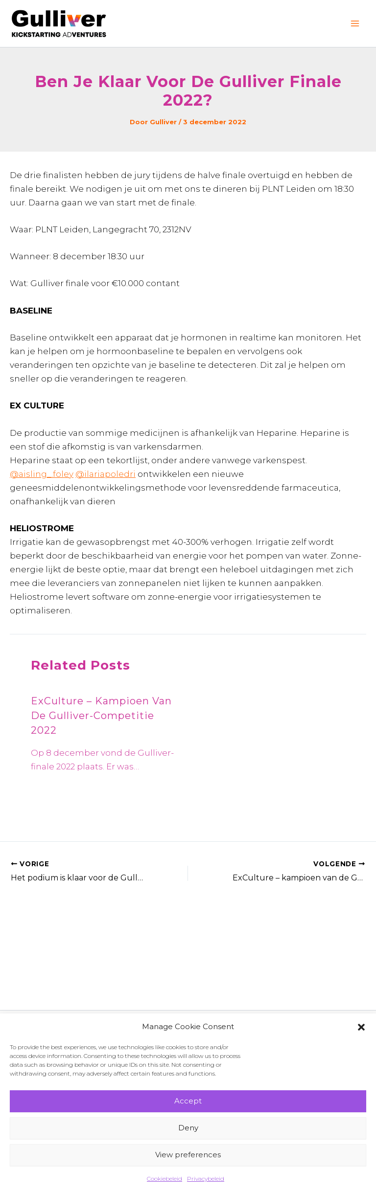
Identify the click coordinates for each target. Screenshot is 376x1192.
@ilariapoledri (105, 474)
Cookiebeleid (164, 1178)
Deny (188, 1127)
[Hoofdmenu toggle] (355, 23)
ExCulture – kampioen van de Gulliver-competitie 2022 (101, 715)
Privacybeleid (205, 1178)
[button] (361, 1027)
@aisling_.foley (41, 474)
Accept (188, 1100)
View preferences (188, 1154)
